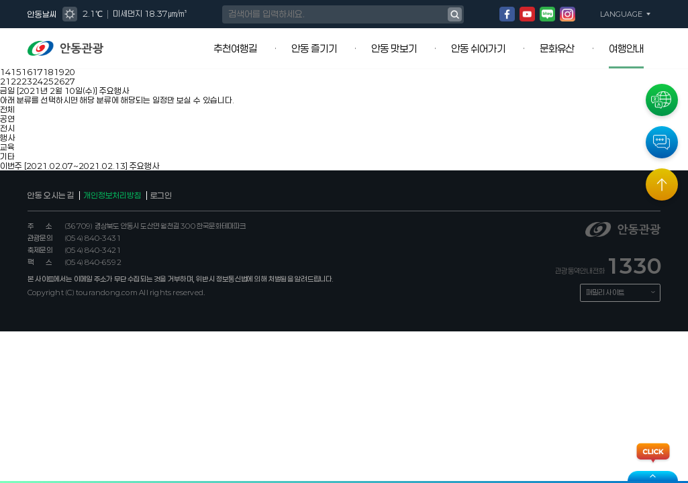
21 (5, 81)
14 (5, 71)
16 (26, 71)
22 (16, 81)
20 (69, 71)
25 (48, 81)
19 (59, 71)
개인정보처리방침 (112, 195)
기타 (7, 156)
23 (26, 81)
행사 (7, 137)
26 (59, 81)
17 (37, 71)
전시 (7, 128)
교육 (7, 147)
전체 (7, 109)
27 (69, 81)
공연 (7, 118)
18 (48, 71)
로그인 (161, 195)
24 (37, 81)
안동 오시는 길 (51, 195)
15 (16, 71)
